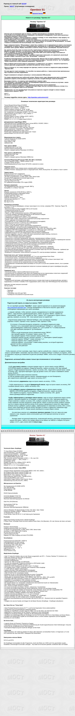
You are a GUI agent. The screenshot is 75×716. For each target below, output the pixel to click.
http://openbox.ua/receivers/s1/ (38, 97)
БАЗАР (24, 4)
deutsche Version (38, 13)
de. (2, 431)
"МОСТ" (12, 6)
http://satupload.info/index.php (16, 307)
